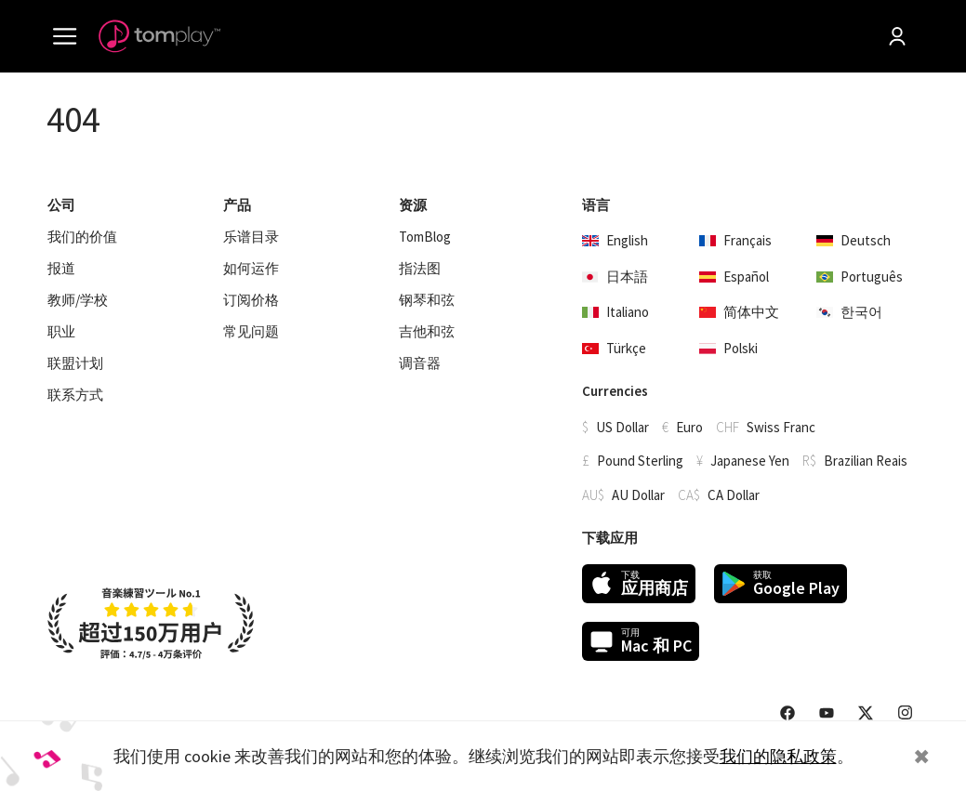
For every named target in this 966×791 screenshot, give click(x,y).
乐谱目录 (251, 237)
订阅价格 (251, 300)
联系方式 (75, 395)
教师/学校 (77, 300)
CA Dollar (734, 495)
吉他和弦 (427, 331)
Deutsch (853, 240)
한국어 (849, 312)
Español (734, 276)
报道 (61, 268)
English (615, 240)
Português (859, 276)
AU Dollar (638, 495)
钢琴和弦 (427, 300)
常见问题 (251, 331)
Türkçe (614, 348)
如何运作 (251, 268)
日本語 (615, 276)
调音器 (420, 363)
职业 (61, 331)
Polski (728, 348)
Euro (689, 427)
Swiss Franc (781, 427)
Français (735, 240)
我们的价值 (82, 237)
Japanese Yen (749, 460)
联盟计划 (75, 363)
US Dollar (622, 427)
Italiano (615, 312)
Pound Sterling (640, 460)
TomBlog (425, 237)
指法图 (420, 268)
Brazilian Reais (865, 460)
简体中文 (739, 312)
